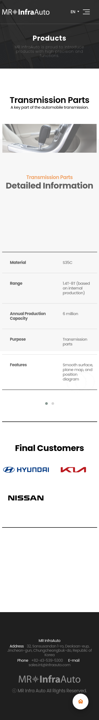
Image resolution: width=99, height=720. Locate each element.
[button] (46, 403)
